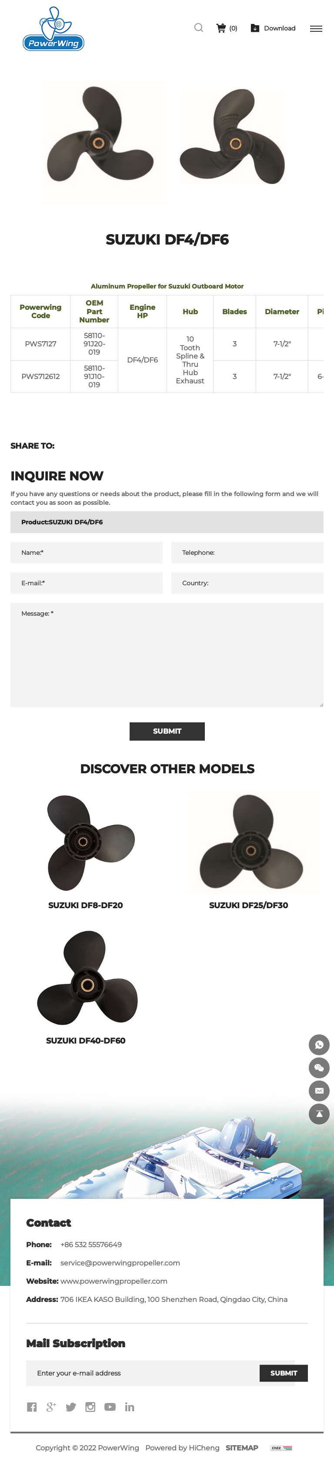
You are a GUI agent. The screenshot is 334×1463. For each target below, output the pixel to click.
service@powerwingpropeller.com (120, 1263)
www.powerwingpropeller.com (113, 1281)
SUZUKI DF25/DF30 (248, 905)
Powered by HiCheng (182, 1448)
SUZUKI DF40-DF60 (85, 1041)
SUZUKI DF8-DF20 (85, 905)
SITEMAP (242, 1448)
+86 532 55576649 (91, 1245)
